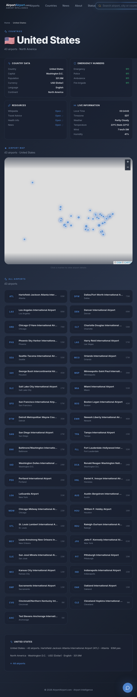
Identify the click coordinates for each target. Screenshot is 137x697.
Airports (34, 5)
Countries (51, 5)
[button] (99, 225)
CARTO (128, 263)
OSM (119, 263)
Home (7, 23)
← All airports (17, 664)
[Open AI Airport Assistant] (128, 688)
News (65, 5)
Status (91, 5)
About (78, 5)
